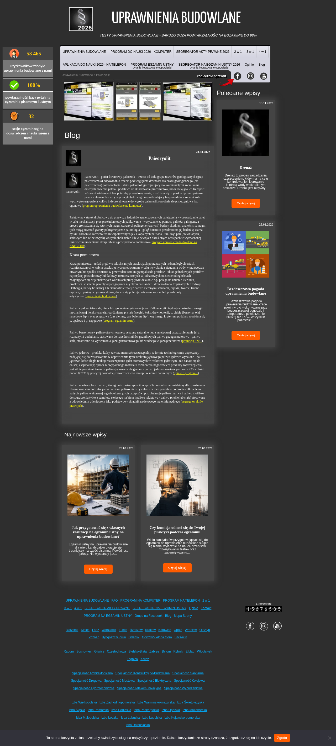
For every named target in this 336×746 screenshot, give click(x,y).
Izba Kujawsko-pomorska (182, 717)
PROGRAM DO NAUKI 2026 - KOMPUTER (141, 52)
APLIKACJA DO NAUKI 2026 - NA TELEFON (94, 64)
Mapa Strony (183, 616)
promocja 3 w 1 (192, 341)
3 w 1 (250, 52)
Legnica (132, 659)
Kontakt (206, 608)
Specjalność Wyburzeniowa (183, 688)
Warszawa (109, 630)
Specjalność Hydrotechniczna (93, 688)
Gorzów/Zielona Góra (157, 637)
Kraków (150, 630)
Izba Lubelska (152, 717)
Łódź (95, 630)
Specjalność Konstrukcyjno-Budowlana (143, 673)
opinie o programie (186, 373)
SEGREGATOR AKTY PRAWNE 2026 (202, 52)
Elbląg (190, 651)
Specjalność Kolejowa (189, 680)
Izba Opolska (171, 710)
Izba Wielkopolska (84, 702)
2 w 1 (238, 52)
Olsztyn (205, 630)
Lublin (123, 630)
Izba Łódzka (109, 717)
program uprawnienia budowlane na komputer (112, 205)
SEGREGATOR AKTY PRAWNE (107, 608)
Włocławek (204, 651)
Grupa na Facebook (148, 616)
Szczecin (181, 637)
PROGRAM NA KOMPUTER (140, 600)
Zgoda (282, 738)
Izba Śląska (77, 710)
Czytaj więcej (98, 569)
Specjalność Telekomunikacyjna (139, 688)
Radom (69, 651)
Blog (262, 64)
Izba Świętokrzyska (190, 702)
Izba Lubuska (130, 717)
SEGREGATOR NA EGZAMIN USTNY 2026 (209, 66)
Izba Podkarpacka (146, 710)
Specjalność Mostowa (119, 680)
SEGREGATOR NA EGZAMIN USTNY (159, 608)
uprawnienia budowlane (101, 296)
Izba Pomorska (98, 710)
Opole (178, 630)
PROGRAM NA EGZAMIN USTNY (108, 616)
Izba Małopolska (87, 717)
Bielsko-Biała (138, 651)
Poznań (93, 637)
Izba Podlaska (121, 710)
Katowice (164, 630)
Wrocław (191, 630)
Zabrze (154, 651)
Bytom (166, 651)
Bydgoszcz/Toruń (114, 637)
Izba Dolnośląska (138, 725)
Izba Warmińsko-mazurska (156, 702)
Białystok (72, 630)
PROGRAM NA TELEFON (181, 600)
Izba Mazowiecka (195, 710)
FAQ (115, 600)
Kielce (85, 630)
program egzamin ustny (118, 320)
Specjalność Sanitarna (187, 673)
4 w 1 (262, 52)
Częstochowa (116, 651)
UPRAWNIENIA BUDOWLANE (84, 52)
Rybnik (178, 651)
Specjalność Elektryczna (154, 680)
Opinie (249, 64)
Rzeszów (136, 630)
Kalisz (144, 659)
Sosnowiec (84, 651)
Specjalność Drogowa (86, 680)
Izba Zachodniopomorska (117, 702)
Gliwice (99, 651)
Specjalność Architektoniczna (92, 673)
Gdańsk (133, 637)
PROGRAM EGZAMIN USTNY (152, 66)
